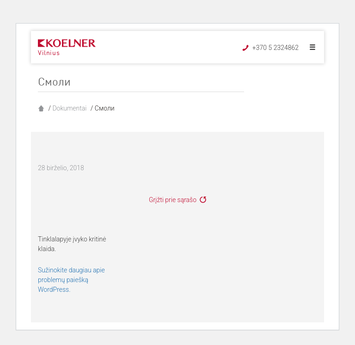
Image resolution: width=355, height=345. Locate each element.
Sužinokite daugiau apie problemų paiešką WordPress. (71, 279)
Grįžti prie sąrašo (172, 199)
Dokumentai (69, 108)
